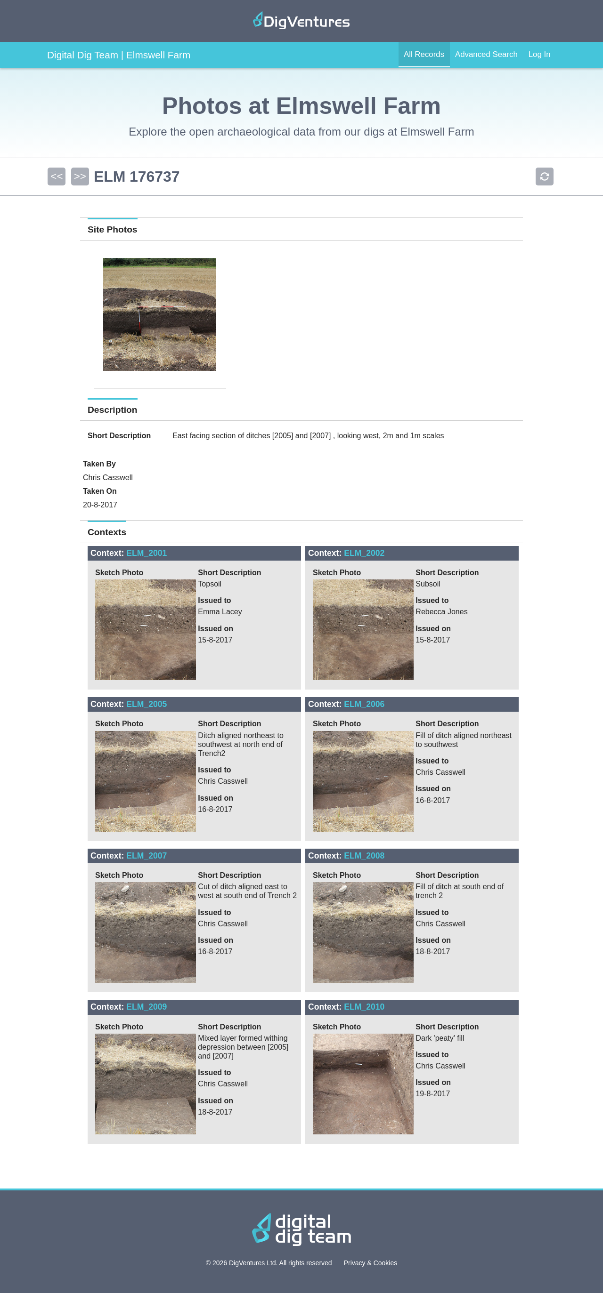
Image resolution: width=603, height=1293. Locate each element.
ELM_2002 (364, 553)
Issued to (214, 600)
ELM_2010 (364, 1007)
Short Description (119, 436)
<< (56, 176)
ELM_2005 (146, 704)
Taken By (99, 464)
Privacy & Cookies (371, 1263)
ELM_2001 (146, 553)
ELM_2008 (364, 855)
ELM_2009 (146, 1007)
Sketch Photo (119, 573)
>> (79, 176)
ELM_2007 (146, 855)
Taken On (100, 491)
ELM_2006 (364, 704)
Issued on (215, 629)
